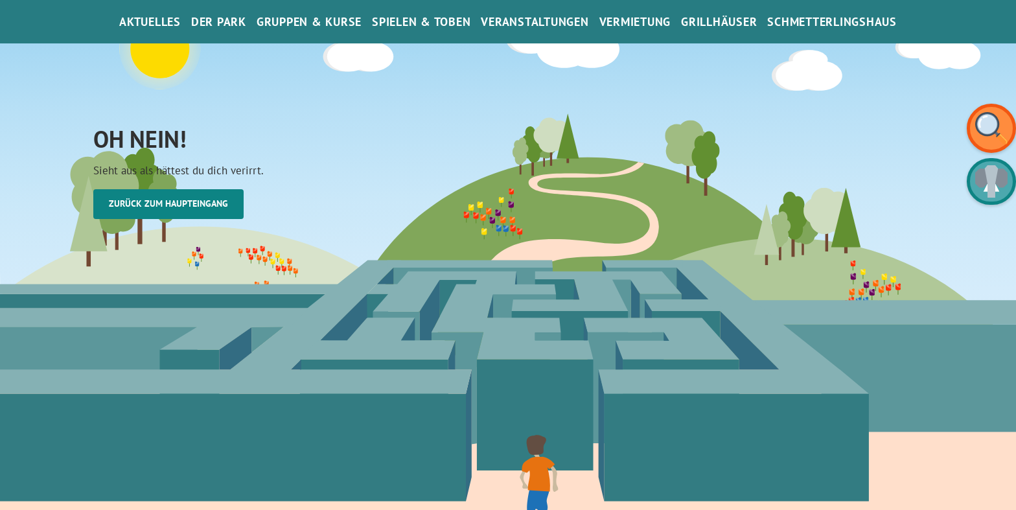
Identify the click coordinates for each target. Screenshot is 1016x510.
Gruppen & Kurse (309, 21)
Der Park (218, 21)
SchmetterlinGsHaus (832, 21)
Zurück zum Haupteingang (168, 203)
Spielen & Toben (421, 21)
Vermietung (635, 21)
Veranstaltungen (534, 21)
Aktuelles (150, 21)
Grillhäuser (719, 21)
